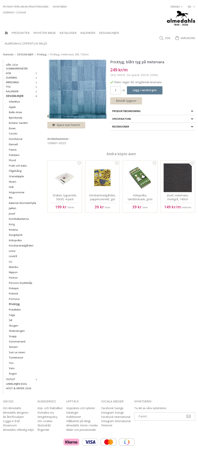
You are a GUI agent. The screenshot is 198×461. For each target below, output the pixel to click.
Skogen (13, 325)
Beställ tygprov (126, 101)
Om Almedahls (12, 408)
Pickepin (14, 288)
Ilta (10, 197)
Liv (10, 261)
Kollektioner (73, 417)
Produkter (21, 33)
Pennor (13, 277)
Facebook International (115, 417)
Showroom (10, 425)
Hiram (12, 181)
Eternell (13, 144)
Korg (12, 224)
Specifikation (152, 119)
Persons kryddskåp (20, 283)
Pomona (14, 299)
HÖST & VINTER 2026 (18, 388)
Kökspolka (15, 240)
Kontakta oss (45, 412)
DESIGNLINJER (109, 33)
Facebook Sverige (112, 408)
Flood (12, 160)
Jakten (12, 208)
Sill (10, 320)
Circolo (13, 133)
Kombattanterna (19, 219)
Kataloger (67, 33)
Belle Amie (15, 112)
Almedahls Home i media (82, 425)
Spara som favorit (66, 125)
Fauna (12, 149)
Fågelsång (15, 171)
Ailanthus (14, 101)
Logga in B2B (11, 421)
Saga (12, 315)
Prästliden (15, 309)
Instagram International (116, 421)
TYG (22, 86)
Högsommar (17, 192)
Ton (11, 363)
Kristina (13, 229)
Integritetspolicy (47, 417)
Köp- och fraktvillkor (50, 408)
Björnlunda (15, 117)
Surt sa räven (17, 352)
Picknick (13, 293)
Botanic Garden (18, 123)
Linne (12, 251)
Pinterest (106, 425)
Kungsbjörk (16, 235)
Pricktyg (14, 304)
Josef (12, 213)
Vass (12, 368)
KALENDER (87, 33)
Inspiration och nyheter (80, 408)
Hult (11, 187)
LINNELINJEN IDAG (16, 384)
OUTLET (22, 379)
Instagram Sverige (112, 412)
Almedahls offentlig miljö (26, 43)
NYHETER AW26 (44, 33)
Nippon (13, 272)
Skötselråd (44, 425)
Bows (12, 128)
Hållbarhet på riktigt (78, 421)
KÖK (22, 73)
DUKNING (22, 77)
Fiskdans (14, 155)
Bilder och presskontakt (81, 430)
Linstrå (13, 256)
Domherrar (16, 139)
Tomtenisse (16, 357)
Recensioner (152, 126)
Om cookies (45, 421)
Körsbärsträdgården (21, 245)
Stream (13, 347)
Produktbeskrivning (152, 111)
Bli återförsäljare (13, 417)
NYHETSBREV (60, 6)
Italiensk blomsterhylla (22, 203)
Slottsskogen (17, 331)
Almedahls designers (16, 412)
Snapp (13, 336)
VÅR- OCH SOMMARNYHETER (17, 66)
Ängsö (13, 373)
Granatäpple (16, 176)
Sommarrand (17, 341)
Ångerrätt (43, 430)
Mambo (13, 267)
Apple (12, 107)
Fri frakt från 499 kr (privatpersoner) (25, 6)
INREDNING (22, 82)
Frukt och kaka (18, 165)
